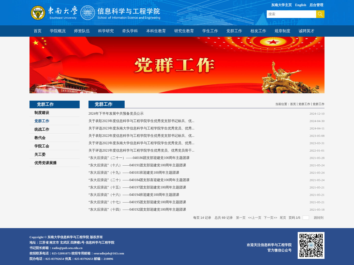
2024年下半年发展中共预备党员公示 (116, 113)
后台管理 (316, 5)
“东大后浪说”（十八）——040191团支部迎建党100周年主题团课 (137, 165)
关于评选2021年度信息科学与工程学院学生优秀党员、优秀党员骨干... (141, 150)
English (300, 5)
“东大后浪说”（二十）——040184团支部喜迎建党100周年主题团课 (139, 180)
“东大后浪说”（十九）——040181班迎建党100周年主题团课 (133, 172)
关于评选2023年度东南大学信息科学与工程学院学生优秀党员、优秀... (141, 128)
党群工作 (304, 104)
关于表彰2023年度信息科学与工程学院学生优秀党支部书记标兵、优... (141, 121)
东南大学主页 (281, 5)
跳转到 (319, 217)
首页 (293, 104)
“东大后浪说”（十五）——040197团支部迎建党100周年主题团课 (137, 187)
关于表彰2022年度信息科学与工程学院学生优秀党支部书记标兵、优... (141, 136)
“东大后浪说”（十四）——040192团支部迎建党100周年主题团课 (137, 209)
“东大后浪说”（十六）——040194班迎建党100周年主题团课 (133, 195)
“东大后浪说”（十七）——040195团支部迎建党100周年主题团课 (137, 202)
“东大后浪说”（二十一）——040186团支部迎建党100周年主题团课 (139, 158)
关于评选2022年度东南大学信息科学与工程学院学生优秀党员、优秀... (141, 143)
